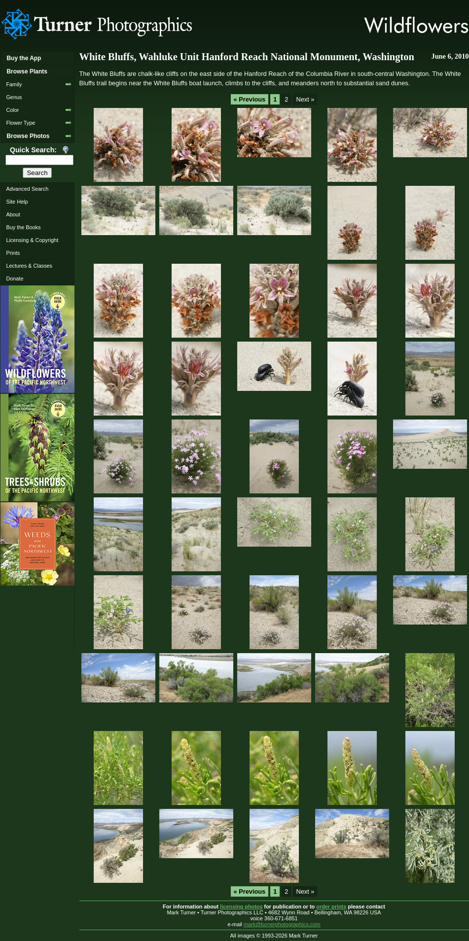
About (13, 214)
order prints (331, 906)
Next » (305, 99)
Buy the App (23, 58)
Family (14, 84)
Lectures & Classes (29, 266)
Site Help (17, 202)
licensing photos (241, 906)
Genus (14, 97)
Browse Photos (27, 136)
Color (12, 110)
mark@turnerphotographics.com (282, 924)
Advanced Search (27, 189)
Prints (13, 253)
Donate (14, 278)
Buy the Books (23, 227)
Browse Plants (26, 71)
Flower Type (20, 123)
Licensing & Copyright (32, 240)
